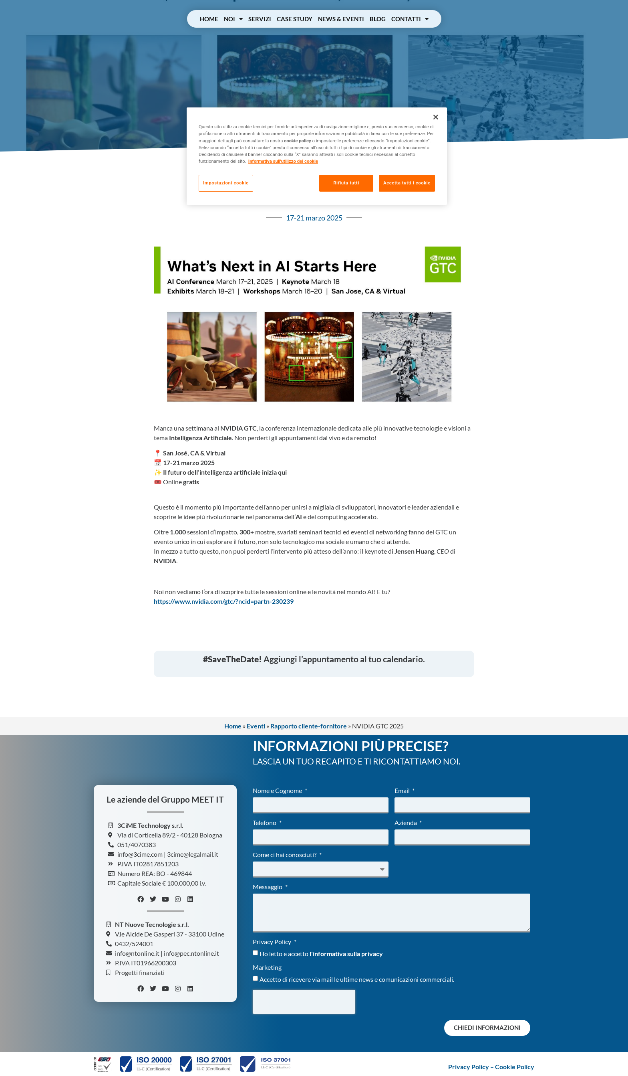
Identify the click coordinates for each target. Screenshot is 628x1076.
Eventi (256, 726)
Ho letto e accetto (321, 953)
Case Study (294, 18)
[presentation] (304, 1002)
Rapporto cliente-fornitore (308, 726)
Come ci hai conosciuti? (285, 854)
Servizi (259, 18)
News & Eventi (341, 18)
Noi (233, 19)
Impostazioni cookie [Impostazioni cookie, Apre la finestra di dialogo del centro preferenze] (226, 183)
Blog (378, 18)
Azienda (406, 822)
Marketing (267, 967)
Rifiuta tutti (345, 183)
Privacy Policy (272, 941)
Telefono (265, 822)
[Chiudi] (436, 117)
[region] (317, 156)
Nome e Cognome (278, 790)
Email (403, 790)
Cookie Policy (514, 1066)
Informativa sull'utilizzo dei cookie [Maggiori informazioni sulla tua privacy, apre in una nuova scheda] (283, 161)
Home (209, 18)
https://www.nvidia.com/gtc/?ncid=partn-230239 (224, 601)
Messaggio (268, 887)
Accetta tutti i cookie (407, 183)
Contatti (410, 19)
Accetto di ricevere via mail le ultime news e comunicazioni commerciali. (357, 979)
